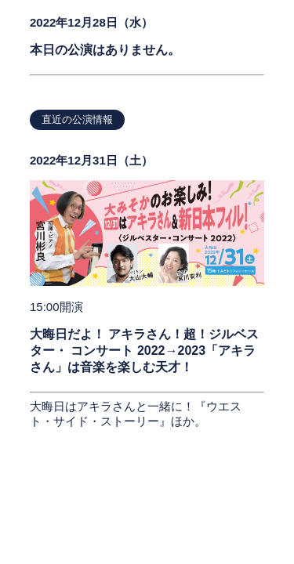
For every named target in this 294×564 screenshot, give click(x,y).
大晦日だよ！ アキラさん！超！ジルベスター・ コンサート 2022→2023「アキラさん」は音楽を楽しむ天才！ (144, 350)
